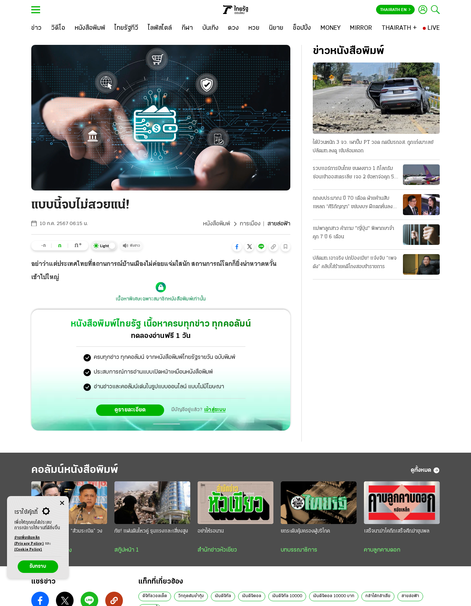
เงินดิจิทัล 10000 (287, 596)
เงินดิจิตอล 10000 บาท (333, 596)
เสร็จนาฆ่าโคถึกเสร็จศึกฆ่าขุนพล (396, 531)
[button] (237, 247)
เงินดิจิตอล (251, 596)
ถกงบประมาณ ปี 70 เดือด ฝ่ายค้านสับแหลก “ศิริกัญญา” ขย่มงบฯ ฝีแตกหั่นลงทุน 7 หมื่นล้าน (356, 203)
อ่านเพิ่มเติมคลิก (29, 541)
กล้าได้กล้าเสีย (377, 596)
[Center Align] (62, 503)
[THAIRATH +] (399, 28)
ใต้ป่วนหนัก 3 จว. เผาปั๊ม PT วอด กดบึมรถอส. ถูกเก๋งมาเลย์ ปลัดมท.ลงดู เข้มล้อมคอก (373, 147)
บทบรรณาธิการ (299, 550)
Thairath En (395, 10)
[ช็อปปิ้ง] (302, 28)
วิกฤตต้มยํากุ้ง (191, 596)
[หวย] (253, 28)
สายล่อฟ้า (410, 596)
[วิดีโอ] (58, 28)
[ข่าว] (36, 28)
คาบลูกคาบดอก (382, 550)
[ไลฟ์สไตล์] (160, 28)
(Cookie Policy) (28, 550)
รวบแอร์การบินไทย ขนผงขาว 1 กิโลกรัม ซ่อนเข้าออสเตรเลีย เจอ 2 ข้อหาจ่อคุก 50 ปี (355, 173)
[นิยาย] (276, 28)
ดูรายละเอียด (130, 410)
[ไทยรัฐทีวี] (126, 28)
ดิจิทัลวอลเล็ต (154, 596)
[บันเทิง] (210, 28)
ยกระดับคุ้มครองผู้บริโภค (305, 531)
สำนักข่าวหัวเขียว (217, 550)
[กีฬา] (187, 28)
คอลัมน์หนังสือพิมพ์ (74, 470)
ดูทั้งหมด (425, 470)
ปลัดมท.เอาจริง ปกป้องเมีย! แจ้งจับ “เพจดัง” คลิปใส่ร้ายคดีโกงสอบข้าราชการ (355, 263)
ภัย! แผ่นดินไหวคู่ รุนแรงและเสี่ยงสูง (151, 531)
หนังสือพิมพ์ (216, 224)
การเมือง (250, 224)
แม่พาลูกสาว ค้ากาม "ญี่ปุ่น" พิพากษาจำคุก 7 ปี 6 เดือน (353, 233)
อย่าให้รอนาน (211, 531)
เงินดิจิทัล (223, 596)
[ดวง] (233, 28)
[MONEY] (331, 28)
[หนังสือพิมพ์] (90, 28)
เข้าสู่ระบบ (215, 410)
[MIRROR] (361, 28)
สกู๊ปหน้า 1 (126, 550)
